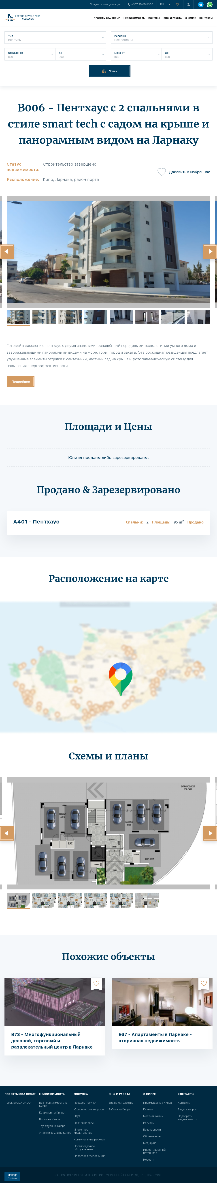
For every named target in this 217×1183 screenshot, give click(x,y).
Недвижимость (134, 18)
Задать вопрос (187, 1109)
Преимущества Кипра (157, 1102)
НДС (77, 1116)
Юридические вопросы (89, 1109)
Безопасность (152, 1129)
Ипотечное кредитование (83, 1131)
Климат (148, 1109)
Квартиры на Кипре (51, 1112)
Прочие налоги (84, 1123)
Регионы (148, 1123)
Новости (148, 1159)
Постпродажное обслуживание (84, 1148)
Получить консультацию (105, 4)
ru (162, 4)
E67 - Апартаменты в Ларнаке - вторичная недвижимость (155, 1037)
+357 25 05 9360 (140, 4)
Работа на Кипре (119, 1109)
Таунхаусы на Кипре (52, 1126)
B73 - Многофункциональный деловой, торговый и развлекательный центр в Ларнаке (52, 1041)
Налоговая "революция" (89, 1156)
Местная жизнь (153, 1116)
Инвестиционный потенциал (154, 1151)
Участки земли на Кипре (55, 1132)
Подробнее (20, 381)
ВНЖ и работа (173, 18)
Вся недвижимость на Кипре (53, 1104)
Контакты (206, 18)
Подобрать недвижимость (187, 1118)
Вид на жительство (120, 1102)
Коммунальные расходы (89, 1139)
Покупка (154, 18)
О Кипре (190, 18)
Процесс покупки (85, 1102)
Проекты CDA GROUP (107, 18)
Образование (152, 1136)
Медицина (149, 1143)
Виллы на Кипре (49, 1119)
